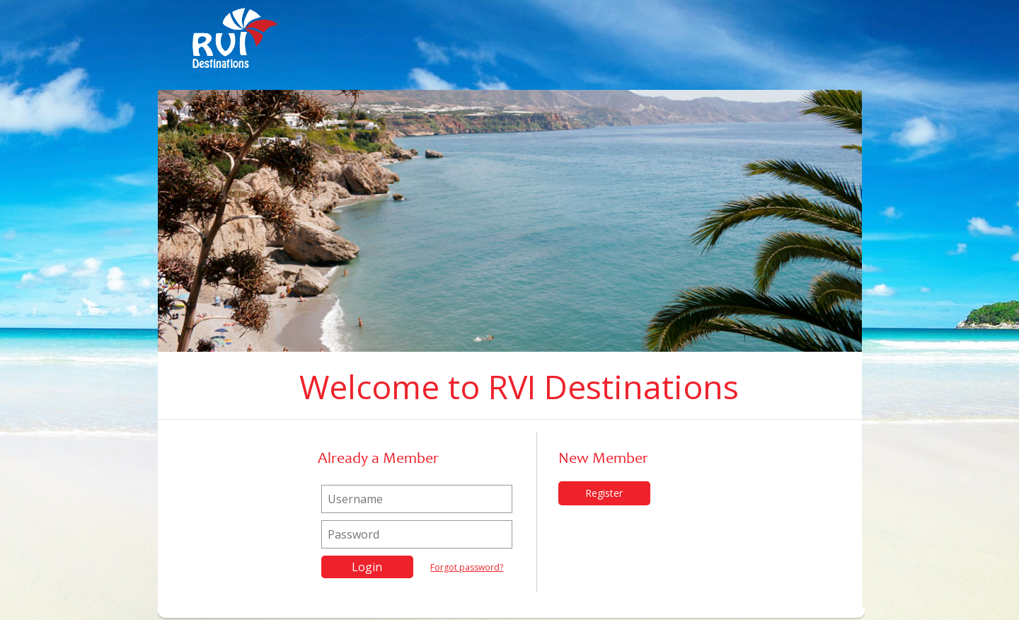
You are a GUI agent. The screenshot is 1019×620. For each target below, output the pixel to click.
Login (367, 567)
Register (604, 493)
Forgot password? (466, 567)
